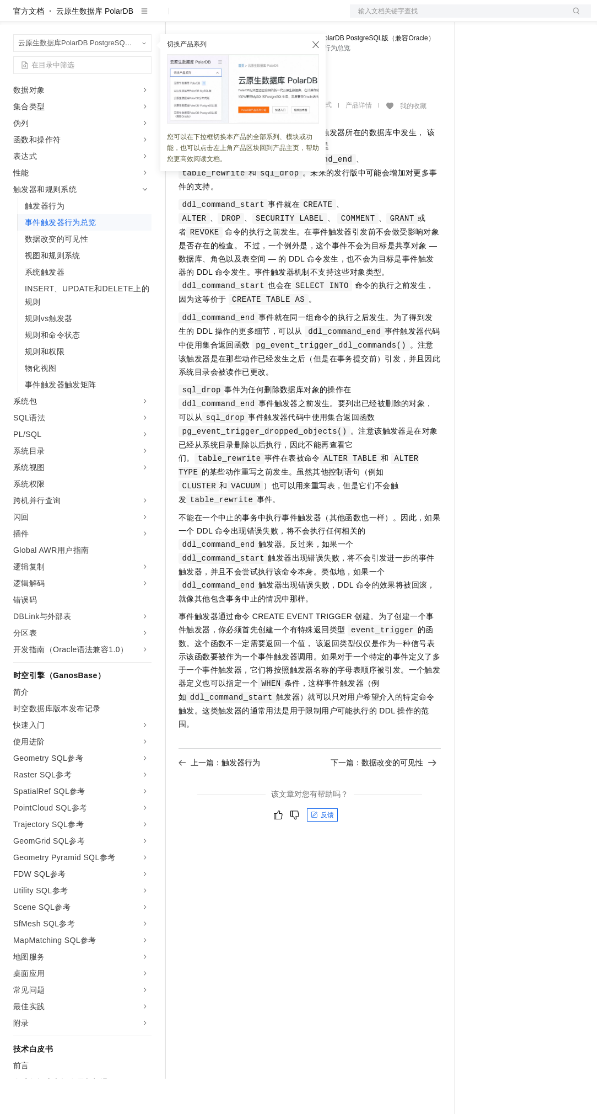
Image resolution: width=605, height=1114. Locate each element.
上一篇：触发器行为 (219, 797)
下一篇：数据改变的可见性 (383, 797)
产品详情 (358, 141)
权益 (211, 17)
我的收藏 (413, 141)
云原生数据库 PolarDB (94, 46)
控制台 (506, 18)
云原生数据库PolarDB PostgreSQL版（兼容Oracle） (357, 73)
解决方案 (177, 17)
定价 (238, 17)
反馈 (322, 850)
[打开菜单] (17, 17)
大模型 (113, 17)
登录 (573, 18)
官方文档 (28, 46)
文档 (456, 18)
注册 (532, 18)
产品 (143, 17)
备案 (480, 18)
